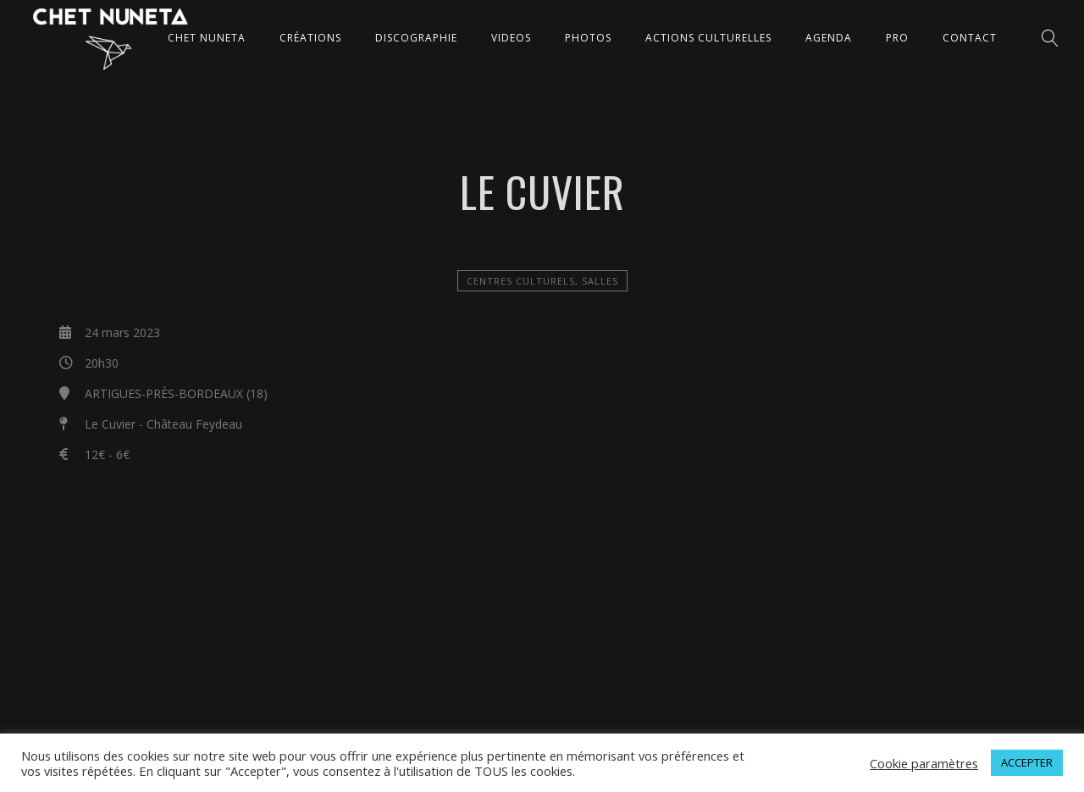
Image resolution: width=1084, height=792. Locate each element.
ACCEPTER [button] (1027, 762)
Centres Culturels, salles (542, 280)
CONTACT (970, 37)
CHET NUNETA (207, 37)
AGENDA (828, 37)
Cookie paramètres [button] (924, 763)
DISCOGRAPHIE (416, 37)
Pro (897, 37)
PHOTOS (588, 37)
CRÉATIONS (310, 37)
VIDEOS (511, 37)
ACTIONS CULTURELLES (708, 37)
